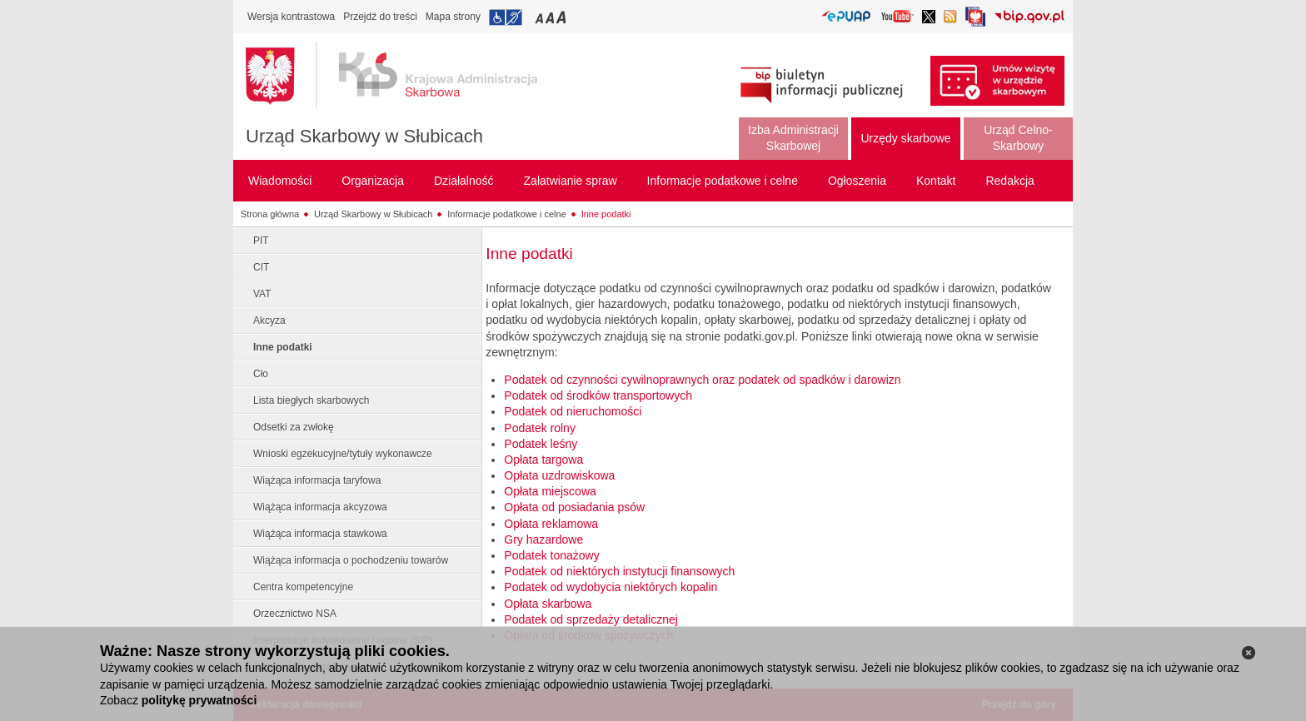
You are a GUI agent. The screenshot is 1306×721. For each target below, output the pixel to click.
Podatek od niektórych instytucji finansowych (619, 571)
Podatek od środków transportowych (598, 395)
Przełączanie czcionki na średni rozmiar (551, 17)
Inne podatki (606, 214)
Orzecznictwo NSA (294, 613)
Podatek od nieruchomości (572, 411)
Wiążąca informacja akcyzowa (320, 507)
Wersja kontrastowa (291, 16)
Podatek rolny (540, 428)
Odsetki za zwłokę (293, 427)
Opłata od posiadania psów (574, 507)
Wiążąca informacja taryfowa (317, 480)
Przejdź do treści (380, 16)
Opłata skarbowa (547, 603)
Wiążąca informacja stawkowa (320, 534)
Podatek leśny (540, 443)
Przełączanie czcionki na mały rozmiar (540, 17)
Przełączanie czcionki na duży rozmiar (562, 17)
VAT (262, 294)
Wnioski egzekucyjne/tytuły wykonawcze (342, 454)
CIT (261, 267)
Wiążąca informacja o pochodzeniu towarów (350, 560)
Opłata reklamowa (551, 523)
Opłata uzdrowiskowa (559, 475)
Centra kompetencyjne (303, 587)
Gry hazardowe (543, 539)
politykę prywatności (199, 700)
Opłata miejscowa (550, 491)
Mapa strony (453, 16)
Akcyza (269, 320)
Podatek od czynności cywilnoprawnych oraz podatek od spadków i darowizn (702, 379)
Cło (260, 374)
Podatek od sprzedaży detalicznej (591, 619)
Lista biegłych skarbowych (311, 400)
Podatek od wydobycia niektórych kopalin (610, 587)
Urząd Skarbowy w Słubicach (364, 136)
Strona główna (270, 214)
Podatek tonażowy (551, 555)
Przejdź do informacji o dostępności (505, 17)
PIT (261, 240)
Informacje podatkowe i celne (506, 214)
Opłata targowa (543, 459)
